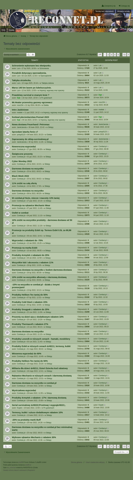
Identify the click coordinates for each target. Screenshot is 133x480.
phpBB (20, 462)
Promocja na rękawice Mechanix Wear (31, 205)
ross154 (20, 105)
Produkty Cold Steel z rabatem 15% (29, 302)
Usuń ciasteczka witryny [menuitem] (95, 462)
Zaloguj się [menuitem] (124, 6)
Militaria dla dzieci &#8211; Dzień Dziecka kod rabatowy (40, 368)
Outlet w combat (20, 213)
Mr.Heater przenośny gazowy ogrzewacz (32, 102)
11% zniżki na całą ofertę (24, 183)
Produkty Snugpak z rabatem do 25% (30, 309)
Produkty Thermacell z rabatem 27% (30, 324)
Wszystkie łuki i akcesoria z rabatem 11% (32, 262)
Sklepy (50, 127)
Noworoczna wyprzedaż (24, 146)
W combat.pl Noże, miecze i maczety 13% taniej (36, 198)
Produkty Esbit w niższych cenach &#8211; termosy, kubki (41, 346)
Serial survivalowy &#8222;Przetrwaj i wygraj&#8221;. (39, 405)
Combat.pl (21, 149)
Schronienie (44, 68)
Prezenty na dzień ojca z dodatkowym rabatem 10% (37, 317)
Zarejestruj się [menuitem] (108, 6)
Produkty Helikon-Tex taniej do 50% (30, 295)
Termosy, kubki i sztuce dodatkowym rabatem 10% (37, 412)
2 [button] (108, 54)
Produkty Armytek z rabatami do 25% (30, 255)
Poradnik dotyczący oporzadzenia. (29, 73)
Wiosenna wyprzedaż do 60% (26, 353)
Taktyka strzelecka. (21, 80)
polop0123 (21, 135)
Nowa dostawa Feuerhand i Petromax (30, 124)
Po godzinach (46, 98)
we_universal (11, 467)
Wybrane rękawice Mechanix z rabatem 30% (34, 437)
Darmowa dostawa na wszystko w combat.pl (34, 383)
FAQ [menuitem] (3, 30)
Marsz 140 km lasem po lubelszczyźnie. (31, 88)
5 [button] (118, 54)
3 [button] (111, 54)
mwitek (19, 113)
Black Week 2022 (20, 176)
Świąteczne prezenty (22, 154)
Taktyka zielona (48, 83)
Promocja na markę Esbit (24, 248)
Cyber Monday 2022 (22, 161)
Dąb (18, 98)
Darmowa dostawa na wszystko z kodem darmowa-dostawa (42, 270)
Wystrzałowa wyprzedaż (24, 390)
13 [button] (124, 54)
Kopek (19, 408)
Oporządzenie (46, 76)
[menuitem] (15, 470)
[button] (100, 54)
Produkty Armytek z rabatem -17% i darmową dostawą (39, 398)
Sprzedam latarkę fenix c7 (25, 132)
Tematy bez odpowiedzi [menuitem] (104, 11)
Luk (18, 68)
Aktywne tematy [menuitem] (123, 11)
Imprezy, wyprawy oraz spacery (52, 90)
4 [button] (114, 54)
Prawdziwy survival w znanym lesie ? (30, 95)
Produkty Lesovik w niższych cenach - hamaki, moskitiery (41, 339)
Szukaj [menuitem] (11, 30)
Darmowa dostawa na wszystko (28, 168)
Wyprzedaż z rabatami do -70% (27, 240)
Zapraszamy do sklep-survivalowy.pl (30, 139)
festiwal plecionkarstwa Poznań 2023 (30, 117)
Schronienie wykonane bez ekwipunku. (31, 65)
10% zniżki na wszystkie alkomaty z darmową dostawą (39, 277)
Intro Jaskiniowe (20, 110)
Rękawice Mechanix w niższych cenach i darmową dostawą (42, 375)
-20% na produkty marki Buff (26, 420)
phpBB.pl (28, 465)
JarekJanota (22, 127)
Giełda (46, 105)
